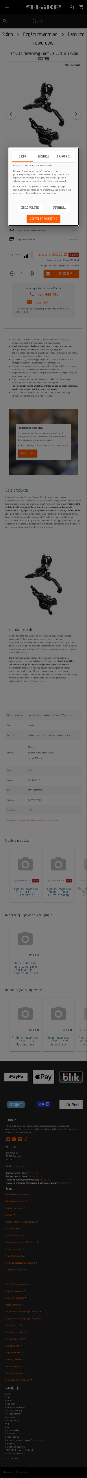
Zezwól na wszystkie (43, 218)
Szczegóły (44, 156)
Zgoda (22, 156)
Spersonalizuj (59, 207)
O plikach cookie (66, 156)
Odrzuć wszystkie (30, 207)
